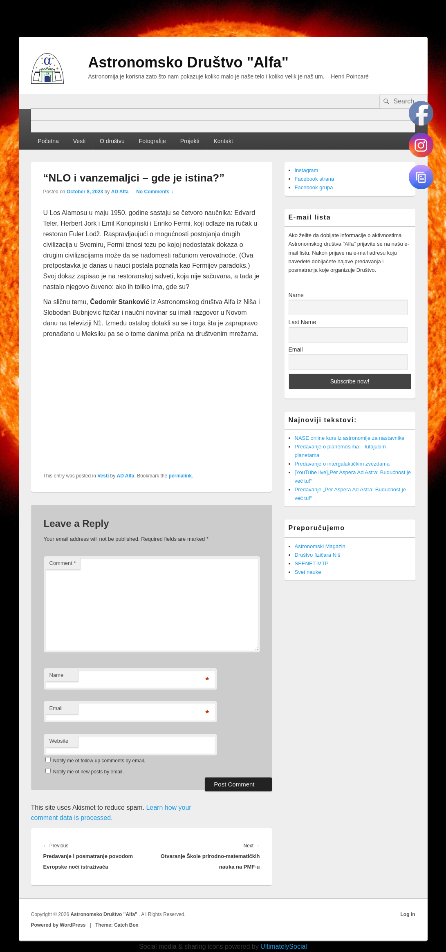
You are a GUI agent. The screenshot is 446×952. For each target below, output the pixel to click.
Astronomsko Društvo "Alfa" (188, 62)
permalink (180, 476)
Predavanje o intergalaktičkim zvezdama (342, 464)
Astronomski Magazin (320, 546)
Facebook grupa (314, 187)
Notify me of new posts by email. (88, 772)
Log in (408, 914)
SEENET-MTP (312, 563)
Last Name (302, 322)
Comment (62, 563)
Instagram (306, 170)
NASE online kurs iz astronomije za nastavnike (350, 438)
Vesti (79, 141)
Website (59, 741)
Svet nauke (308, 572)
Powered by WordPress (58, 925)
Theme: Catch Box (116, 925)
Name (56, 675)
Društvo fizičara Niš (318, 555)
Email (56, 708)
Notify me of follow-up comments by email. (99, 761)
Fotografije (152, 141)
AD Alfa (120, 192)
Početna (48, 141)
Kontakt (223, 141)
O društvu (112, 141)
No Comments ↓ (154, 192)
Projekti (189, 141)
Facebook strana (314, 179)
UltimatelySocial (283, 946)
